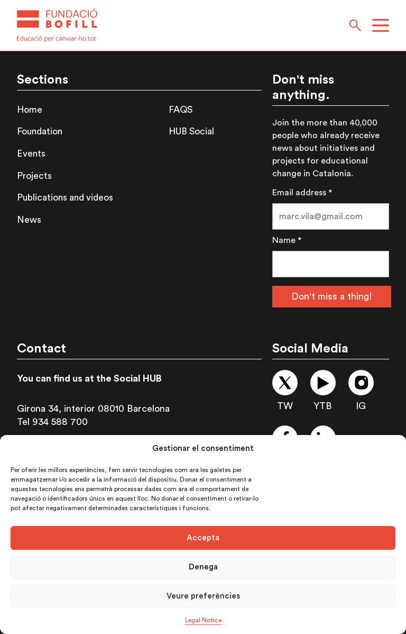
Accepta (203, 538)
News (29, 219)
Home (29, 109)
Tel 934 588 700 (52, 422)
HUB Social (191, 131)
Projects (34, 175)
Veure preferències (203, 596)
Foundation (39, 131)
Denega (203, 567)
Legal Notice (203, 620)
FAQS (180, 109)
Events (31, 153)
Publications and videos (65, 197)
